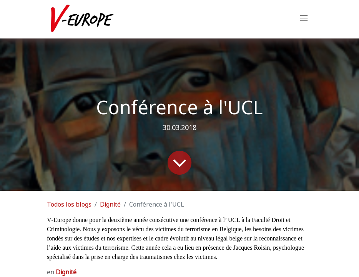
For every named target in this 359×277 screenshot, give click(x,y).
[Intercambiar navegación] (304, 19)
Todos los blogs (69, 204)
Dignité (110, 204)
